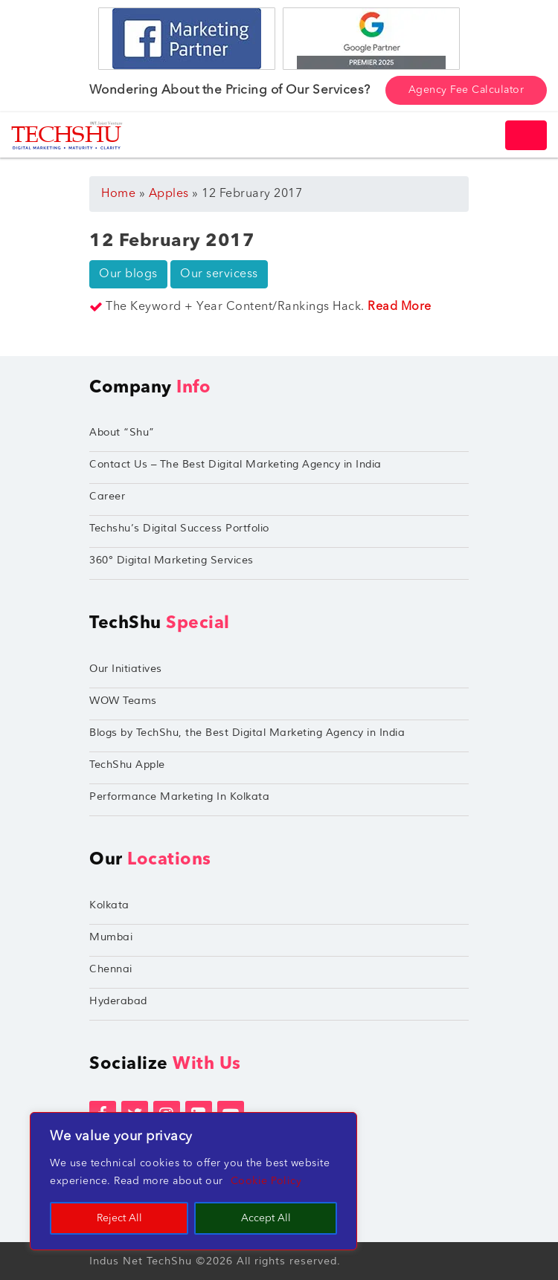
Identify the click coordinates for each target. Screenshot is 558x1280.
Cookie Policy (266, 1181)
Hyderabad (118, 1001)
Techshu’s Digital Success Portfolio (179, 528)
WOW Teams (123, 700)
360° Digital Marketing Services (171, 560)
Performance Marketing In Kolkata (179, 796)
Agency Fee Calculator (466, 90)
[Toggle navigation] (526, 135)
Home (118, 194)
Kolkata (109, 905)
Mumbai (110, 937)
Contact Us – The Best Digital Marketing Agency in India (235, 464)
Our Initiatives (125, 668)
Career (107, 496)
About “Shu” (122, 432)
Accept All (266, 1218)
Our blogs (128, 274)
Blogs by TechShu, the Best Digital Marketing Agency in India (247, 732)
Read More (400, 307)
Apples (169, 194)
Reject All (119, 1218)
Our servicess (219, 274)
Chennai (110, 969)
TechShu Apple (127, 764)
